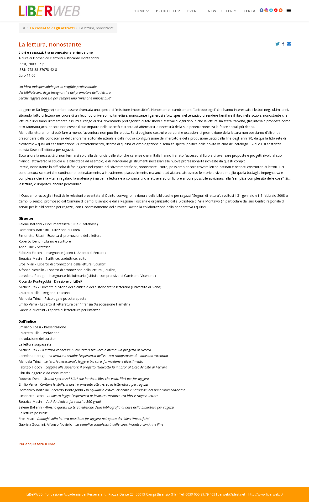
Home (139, 10)
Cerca (250, 10)
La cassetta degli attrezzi (52, 28)
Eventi (194, 10)
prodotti (166, 10)
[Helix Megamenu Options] (289, 10)
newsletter (220, 10)
